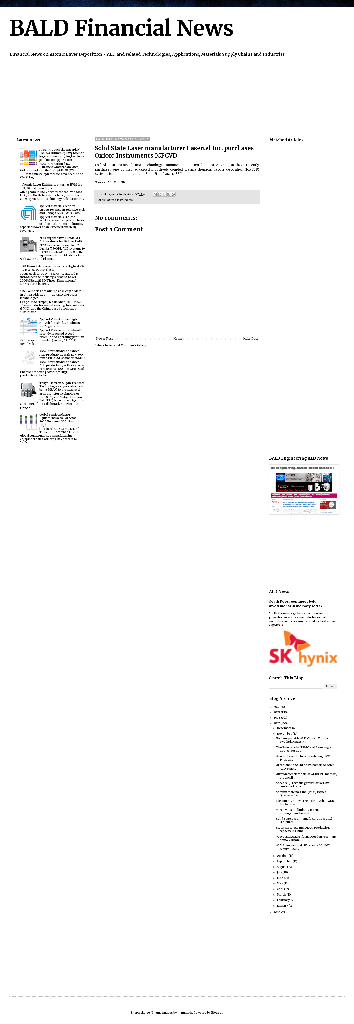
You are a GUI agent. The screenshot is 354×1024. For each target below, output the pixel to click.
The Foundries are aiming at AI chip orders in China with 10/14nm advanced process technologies (51, 294)
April (280, 889)
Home (177, 338)
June (280, 878)
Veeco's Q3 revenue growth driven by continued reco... (302, 784)
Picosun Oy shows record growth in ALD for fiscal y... (305, 802)
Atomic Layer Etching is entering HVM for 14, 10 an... (306, 758)
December (284, 728)
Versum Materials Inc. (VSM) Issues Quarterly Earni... (301, 793)
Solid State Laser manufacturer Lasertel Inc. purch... (304, 820)
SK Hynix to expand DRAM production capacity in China (303, 829)
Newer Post (104, 338)
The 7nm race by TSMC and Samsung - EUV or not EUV (303, 749)
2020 (277, 706)
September (285, 861)
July (280, 872)
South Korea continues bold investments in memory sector (295, 603)
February (284, 900)
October (283, 856)
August (282, 867)
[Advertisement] (158, 96)
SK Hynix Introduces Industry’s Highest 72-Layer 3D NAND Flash (53, 268)
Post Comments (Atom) (130, 345)
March (282, 894)
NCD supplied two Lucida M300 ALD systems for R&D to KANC (61, 239)
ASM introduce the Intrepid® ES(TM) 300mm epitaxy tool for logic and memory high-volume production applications (61, 155)
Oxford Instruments (120, 199)
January (283, 905)
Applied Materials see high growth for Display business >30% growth (59, 323)
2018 (277, 717)
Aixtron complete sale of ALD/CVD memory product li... (306, 775)
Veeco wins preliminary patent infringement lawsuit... (297, 811)
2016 (277, 912)
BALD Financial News (121, 28)
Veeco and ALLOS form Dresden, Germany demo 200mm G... (306, 838)
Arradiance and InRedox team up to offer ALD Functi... (305, 766)
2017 (277, 723)
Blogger (217, 1012)
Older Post (250, 338)
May (280, 883)
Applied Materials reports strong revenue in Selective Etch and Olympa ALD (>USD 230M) (62, 209)
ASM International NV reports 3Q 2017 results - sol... (303, 847)
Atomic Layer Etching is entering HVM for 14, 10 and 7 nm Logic (52, 186)
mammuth (184, 1012)
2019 (277, 712)
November (285, 733)
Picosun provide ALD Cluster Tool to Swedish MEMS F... (302, 740)
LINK (121, 182)
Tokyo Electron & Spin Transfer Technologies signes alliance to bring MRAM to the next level (61, 386)
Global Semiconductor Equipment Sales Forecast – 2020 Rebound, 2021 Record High (59, 420)
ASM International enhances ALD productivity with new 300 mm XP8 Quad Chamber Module (62, 354)
